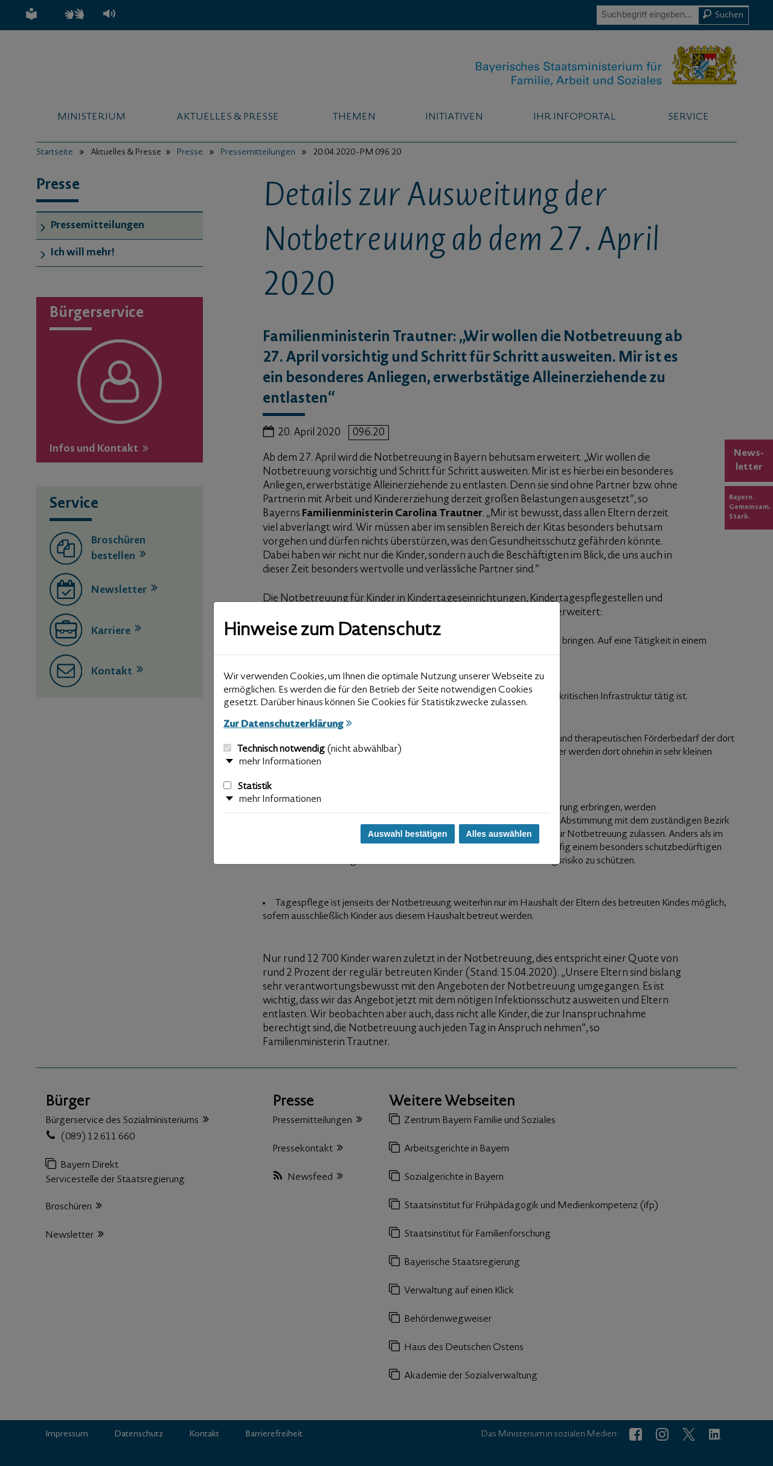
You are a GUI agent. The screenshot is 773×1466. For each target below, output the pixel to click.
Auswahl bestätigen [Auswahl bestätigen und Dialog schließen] (407, 834)
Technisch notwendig (312, 749)
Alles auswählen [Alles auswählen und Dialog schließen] (499, 834)
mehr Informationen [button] (280, 762)
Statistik (247, 787)
